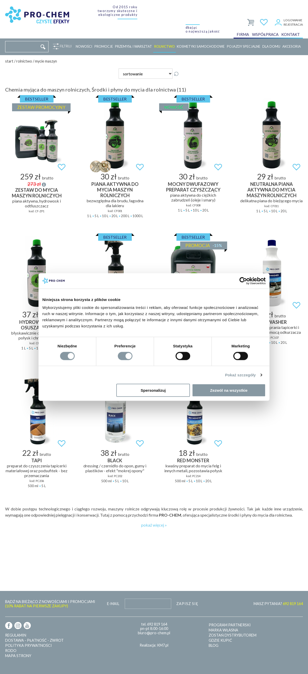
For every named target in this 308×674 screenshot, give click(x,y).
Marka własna (223, 630)
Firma (243, 34)
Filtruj (65, 46)
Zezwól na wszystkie (229, 390)
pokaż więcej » (154, 524)
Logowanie (293, 20)
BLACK (115, 460)
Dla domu (271, 46)
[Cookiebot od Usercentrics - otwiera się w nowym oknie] (243, 281)
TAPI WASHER (271, 322)
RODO (10, 650)
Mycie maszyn (46, 61)
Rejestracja (293, 24)
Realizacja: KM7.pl (154, 645)
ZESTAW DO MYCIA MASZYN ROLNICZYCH (37, 192)
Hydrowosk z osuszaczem (36, 324)
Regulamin (15, 635)
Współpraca (265, 34)
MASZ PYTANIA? (278, 603)
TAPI (36, 460)
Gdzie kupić (220, 640)
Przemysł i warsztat (133, 46)
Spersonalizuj (153, 390)
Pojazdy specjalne (243, 46)
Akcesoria (291, 46)
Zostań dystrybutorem (232, 635)
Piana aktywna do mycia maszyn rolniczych (115, 189)
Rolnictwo (164, 46)
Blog (213, 645)
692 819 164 (157, 624)
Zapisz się (187, 603)
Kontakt (290, 34)
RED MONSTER (193, 460)
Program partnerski (230, 625)
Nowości (84, 46)
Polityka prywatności (28, 645)
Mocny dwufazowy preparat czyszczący (193, 187)
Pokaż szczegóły (240, 375)
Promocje (103, 46)
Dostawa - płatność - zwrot (34, 640)
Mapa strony (18, 655)
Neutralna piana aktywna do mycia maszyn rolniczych (271, 189)
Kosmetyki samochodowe (201, 46)
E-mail (113, 603)
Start (9, 61)
